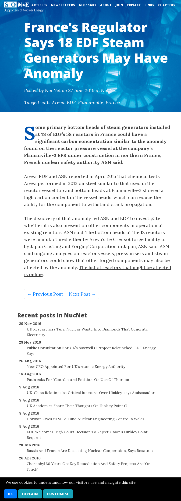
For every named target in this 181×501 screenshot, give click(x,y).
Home (23, 5)
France (113, 102)
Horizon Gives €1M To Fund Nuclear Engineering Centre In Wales (85, 418)
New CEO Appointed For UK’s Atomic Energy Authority (76, 366)
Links (149, 5)
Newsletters (63, 5)
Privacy (134, 5)
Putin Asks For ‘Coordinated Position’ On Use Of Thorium (78, 379)
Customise (58, 494)
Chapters (166, 5)
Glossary (87, 5)
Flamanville (90, 102)
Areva (58, 102)
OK (10, 494)
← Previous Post (45, 294)
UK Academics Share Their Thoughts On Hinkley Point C (77, 405)
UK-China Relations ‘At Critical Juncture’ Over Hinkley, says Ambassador (91, 392)
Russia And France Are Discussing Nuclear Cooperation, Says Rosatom (90, 450)
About (106, 5)
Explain (30, 494)
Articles (39, 5)
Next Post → (82, 294)
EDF (71, 102)
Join (119, 5)
